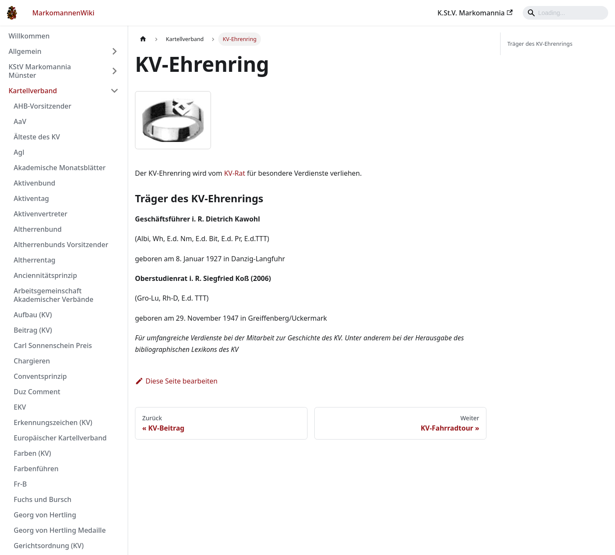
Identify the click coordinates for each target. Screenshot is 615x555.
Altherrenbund (38, 229)
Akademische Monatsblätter (59, 167)
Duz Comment (37, 391)
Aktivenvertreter (40, 213)
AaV (20, 121)
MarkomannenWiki (63, 13)
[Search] (565, 13)
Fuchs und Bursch (42, 499)
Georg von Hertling (45, 515)
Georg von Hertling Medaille (60, 530)
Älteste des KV (37, 137)
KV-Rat (234, 173)
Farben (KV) (32, 453)
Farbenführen (36, 468)
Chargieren (32, 361)
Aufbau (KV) (33, 314)
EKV (20, 407)
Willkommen (29, 36)
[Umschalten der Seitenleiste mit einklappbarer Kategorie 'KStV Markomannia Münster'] (114, 71)
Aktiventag (31, 198)
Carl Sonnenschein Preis (53, 345)
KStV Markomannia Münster (40, 71)
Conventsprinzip (40, 376)
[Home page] (143, 39)
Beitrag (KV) (33, 330)
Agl (19, 152)
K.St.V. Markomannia (474, 13)
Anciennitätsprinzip (45, 275)
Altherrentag (35, 260)
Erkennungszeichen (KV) (53, 422)
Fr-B (20, 484)
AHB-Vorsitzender (42, 106)
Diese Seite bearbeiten (176, 381)
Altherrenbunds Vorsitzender (61, 244)
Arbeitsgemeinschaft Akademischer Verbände (54, 295)
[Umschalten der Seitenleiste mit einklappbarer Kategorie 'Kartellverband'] (114, 90)
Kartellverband (33, 90)
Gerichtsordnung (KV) (49, 545)
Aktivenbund (34, 183)
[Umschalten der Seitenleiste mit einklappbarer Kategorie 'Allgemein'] (114, 51)
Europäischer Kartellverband (60, 438)
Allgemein (25, 51)
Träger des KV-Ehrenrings (539, 43)
